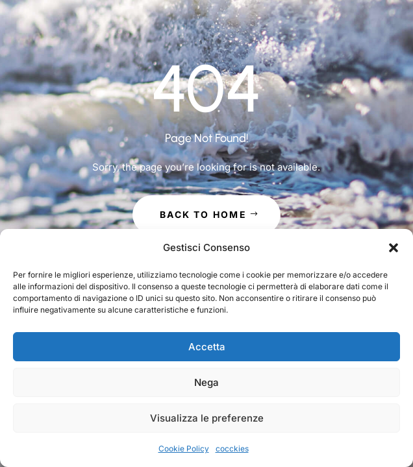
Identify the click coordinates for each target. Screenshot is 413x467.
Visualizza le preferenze (207, 418)
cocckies (232, 448)
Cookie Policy (183, 448)
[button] (393, 247)
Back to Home (203, 214)
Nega (206, 382)
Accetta (206, 347)
